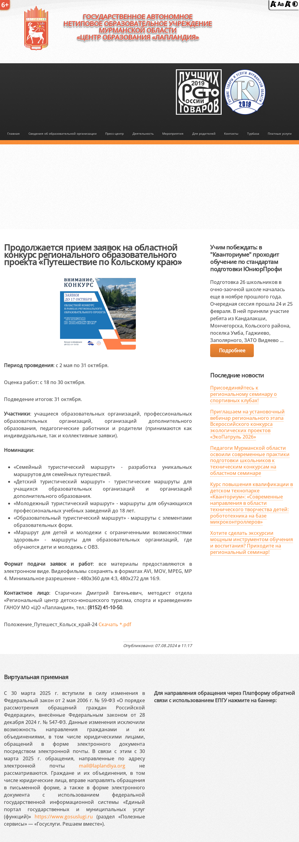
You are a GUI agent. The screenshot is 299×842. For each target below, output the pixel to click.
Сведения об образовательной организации (63, 133)
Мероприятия (172, 133)
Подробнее (232, 350)
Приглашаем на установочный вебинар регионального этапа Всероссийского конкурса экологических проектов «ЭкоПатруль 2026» (247, 424)
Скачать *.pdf (115, 624)
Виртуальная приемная (36, 677)
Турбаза (253, 133)
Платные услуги (280, 133)
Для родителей (204, 133)
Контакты (231, 133)
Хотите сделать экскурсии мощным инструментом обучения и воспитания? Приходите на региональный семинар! (251, 542)
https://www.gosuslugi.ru (64, 816)
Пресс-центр (114, 133)
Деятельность (143, 133)
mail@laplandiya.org (102, 765)
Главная (13, 133)
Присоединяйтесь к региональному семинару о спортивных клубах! (243, 394)
